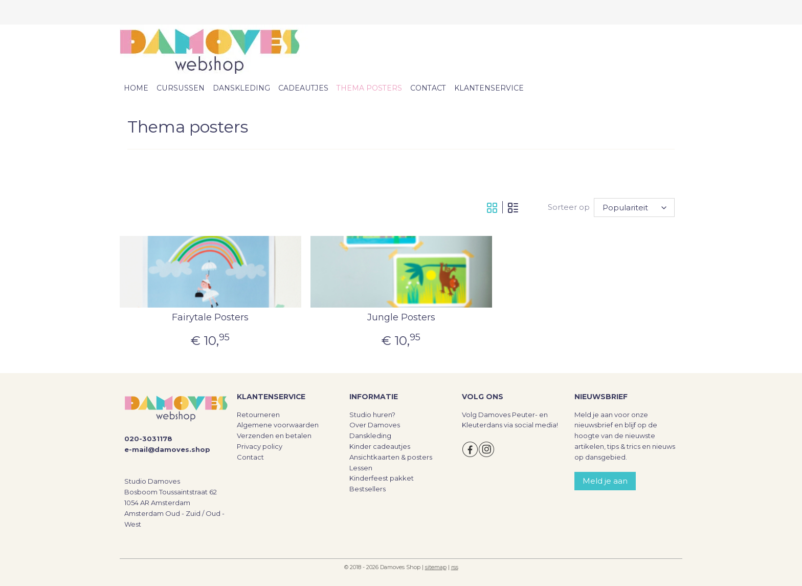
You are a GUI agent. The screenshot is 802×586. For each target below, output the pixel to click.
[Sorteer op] (634, 207)
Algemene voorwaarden (278, 425)
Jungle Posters (401, 317)
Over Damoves (374, 425)
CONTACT (428, 88)
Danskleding (370, 435)
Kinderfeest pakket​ (381, 478)
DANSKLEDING (241, 88)
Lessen (360, 468)
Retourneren (258, 414)
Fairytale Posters (210, 317)
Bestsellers (367, 489)
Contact (250, 457)
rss (454, 567)
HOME (136, 88)
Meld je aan (605, 481)
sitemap (436, 567)
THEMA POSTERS (369, 88)
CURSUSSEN (181, 88)
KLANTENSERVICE (489, 88)
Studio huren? (372, 414)
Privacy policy (259, 446)
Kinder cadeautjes (379, 446)
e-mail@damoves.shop (167, 449)
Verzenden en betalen (274, 435)
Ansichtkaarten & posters (390, 457)
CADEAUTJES (303, 88)
